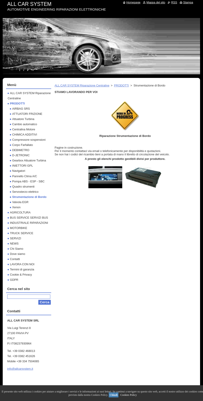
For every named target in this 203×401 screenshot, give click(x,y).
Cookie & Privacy (21, 274)
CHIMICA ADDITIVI (24, 134)
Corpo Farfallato (22, 145)
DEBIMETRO (20, 150)
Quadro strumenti (23, 186)
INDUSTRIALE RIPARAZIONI (29, 222)
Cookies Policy (128, 394)
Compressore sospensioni (29, 139)
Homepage (133, 2)
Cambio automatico (24, 124)
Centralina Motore (23, 129)
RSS (174, 2)
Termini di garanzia (22, 269)
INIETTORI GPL (22, 165)
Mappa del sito (155, 2)
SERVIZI (15, 238)
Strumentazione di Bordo (29, 197)
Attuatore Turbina (23, 119)
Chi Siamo (16, 248)
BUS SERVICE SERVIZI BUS (29, 217)
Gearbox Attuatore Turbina (29, 160)
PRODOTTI (121, 85)
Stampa (188, 2)
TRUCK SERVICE (21, 233)
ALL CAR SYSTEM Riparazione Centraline (82, 85)
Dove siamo (17, 254)
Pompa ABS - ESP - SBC (28, 181)
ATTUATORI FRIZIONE (27, 114)
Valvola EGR (20, 202)
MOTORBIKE (18, 228)
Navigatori (18, 170)
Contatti (15, 259)
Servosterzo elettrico (25, 191)
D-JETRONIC (21, 155)
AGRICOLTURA (20, 212)
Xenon (16, 207)
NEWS (14, 243)
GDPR (14, 279)
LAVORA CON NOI (22, 264)
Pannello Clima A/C (24, 176)
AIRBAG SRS (21, 108)
